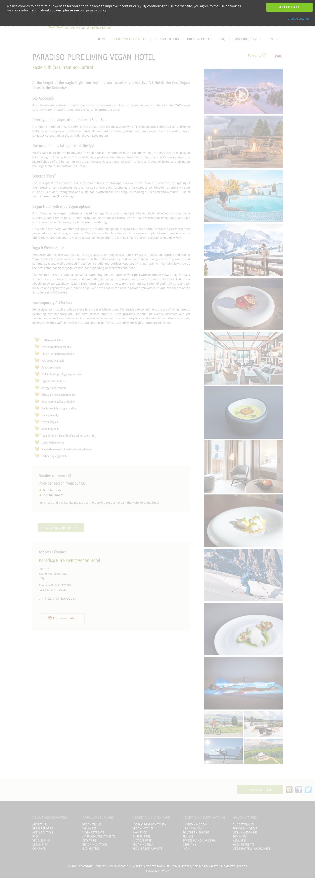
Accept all (289, 7)
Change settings (298, 18)
